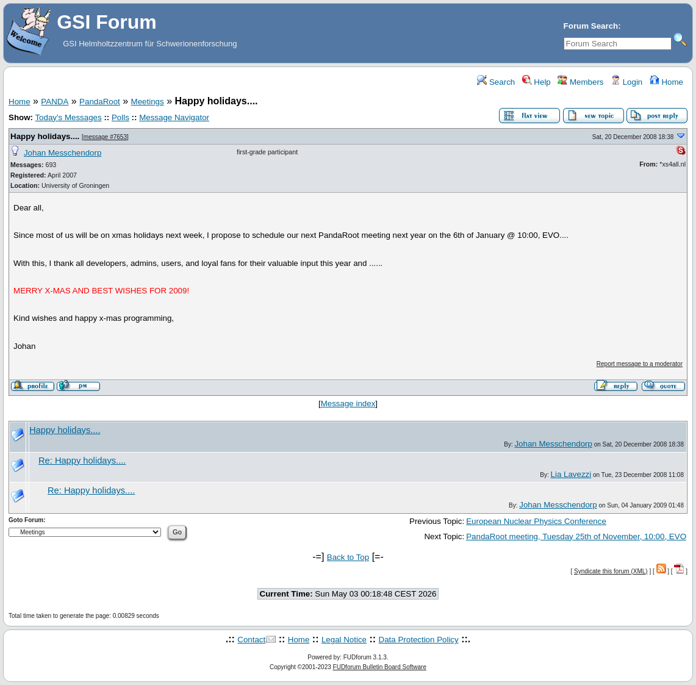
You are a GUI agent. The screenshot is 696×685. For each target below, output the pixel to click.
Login (626, 82)
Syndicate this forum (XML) (611, 571)
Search (496, 82)
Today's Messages (68, 117)
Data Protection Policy (419, 639)
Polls (120, 117)
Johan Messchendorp (62, 152)
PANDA (54, 101)
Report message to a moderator (640, 363)
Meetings (147, 101)
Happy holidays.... (44, 136)
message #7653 (105, 137)
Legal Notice (344, 639)
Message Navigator (174, 117)
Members (580, 82)
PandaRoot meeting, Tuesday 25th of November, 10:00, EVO (576, 536)
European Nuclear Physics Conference (536, 521)
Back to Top (348, 557)
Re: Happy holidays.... (82, 460)
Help (536, 82)
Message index (348, 403)
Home (666, 82)
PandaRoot (99, 101)
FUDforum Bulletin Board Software (379, 667)
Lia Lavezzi (571, 474)
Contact (251, 639)
